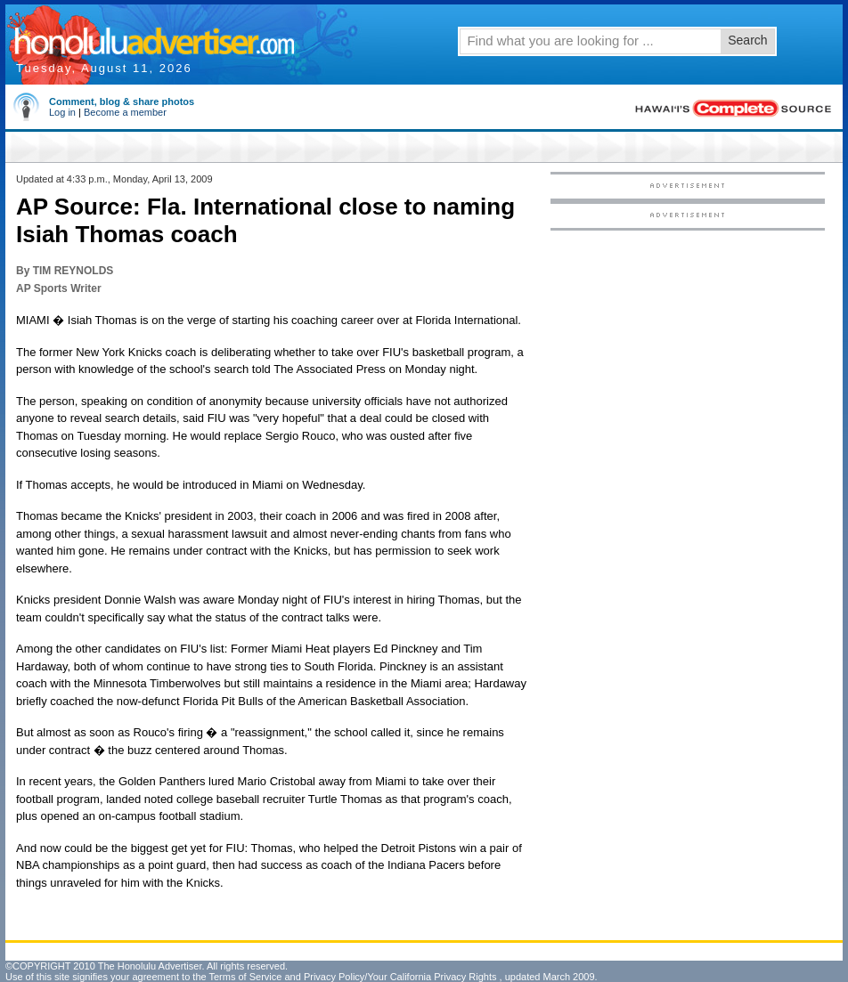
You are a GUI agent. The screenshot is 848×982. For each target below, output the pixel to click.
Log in (62, 112)
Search (747, 40)
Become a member (125, 112)
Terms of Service (244, 976)
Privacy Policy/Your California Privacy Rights (400, 976)
